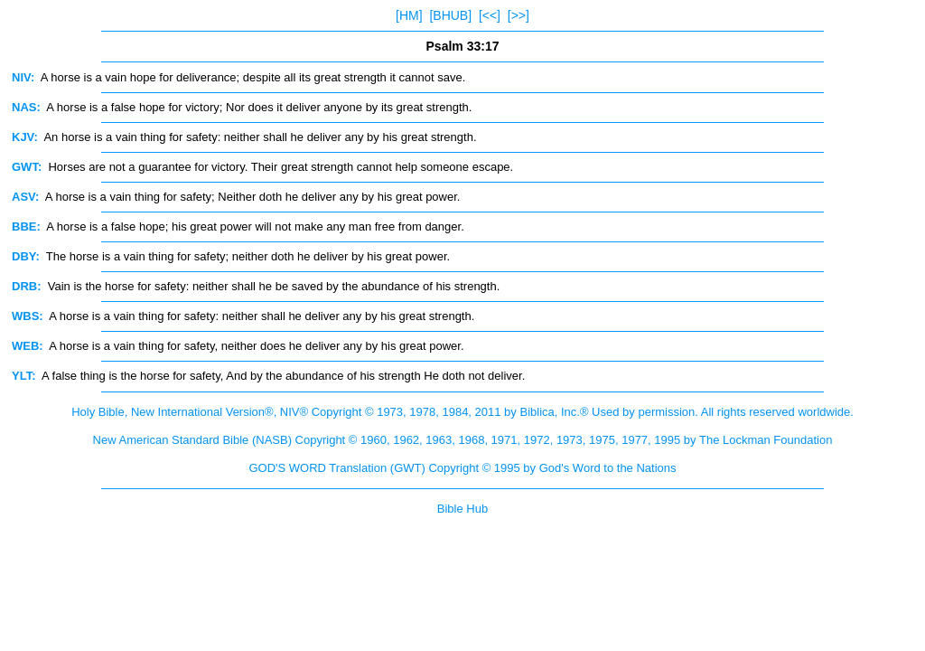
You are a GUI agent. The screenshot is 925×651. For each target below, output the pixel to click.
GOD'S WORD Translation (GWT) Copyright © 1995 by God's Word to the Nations (462, 468)
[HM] (409, 15)
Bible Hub (462, 508)
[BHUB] (450, 15)
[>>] (518, 15)
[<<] (489, 15)
